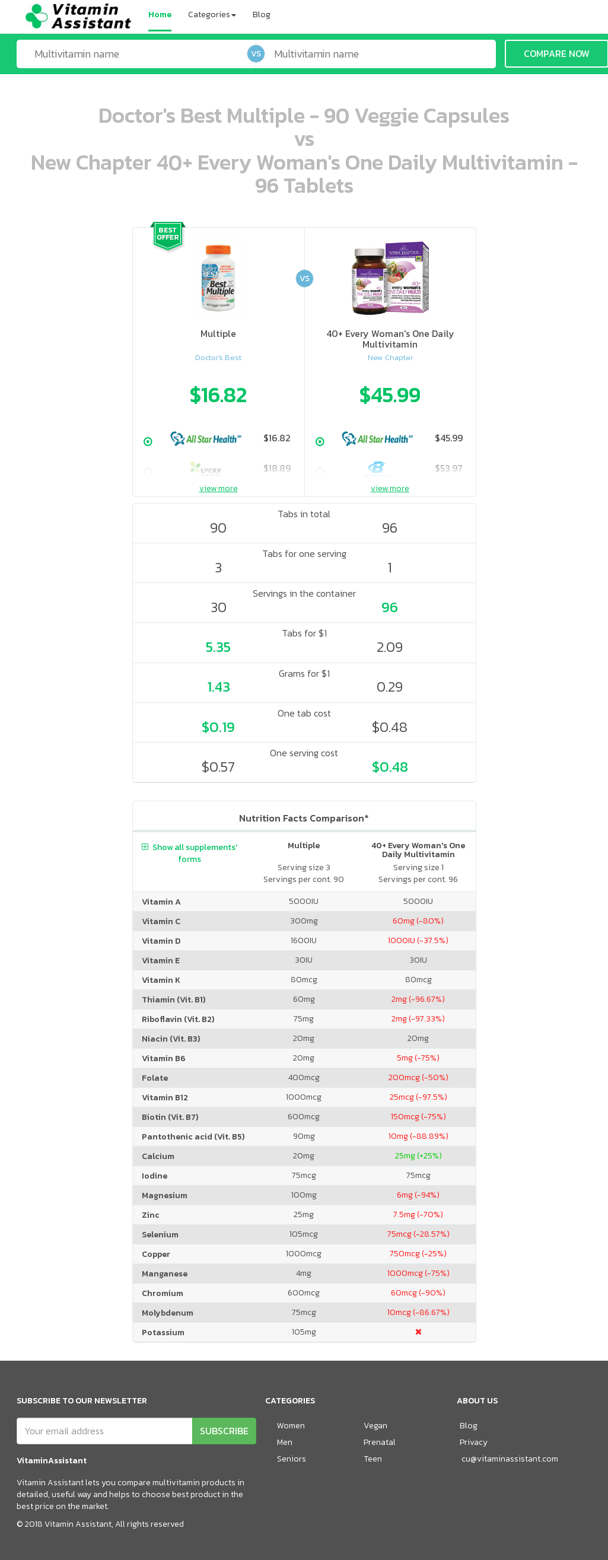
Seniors (291, 1459)
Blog (261, 14)
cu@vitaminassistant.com (509, 1459)
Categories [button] (212, 14)
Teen (373, 1459)
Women (291, 1425)
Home (159, 14)
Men (284, 1442)
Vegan (375, 1425)
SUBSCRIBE (224, 1431)
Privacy (474, 1442)
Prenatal (380, 1442)
